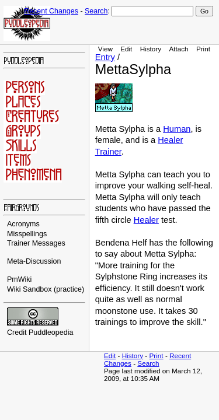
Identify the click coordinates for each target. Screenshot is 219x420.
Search (96, 11)
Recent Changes (51, 11)
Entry (105, 57)
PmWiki (19, 279)
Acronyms (23, 224)
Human (176, 129)
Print (203, 48)
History (150, 48)
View (105, 48)
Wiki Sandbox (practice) (45, 289)
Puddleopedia (51, 332)
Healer (146, 220)
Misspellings (27, 234)
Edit (126, 48)
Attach (178, 48)
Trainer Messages (36, 243)
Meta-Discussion (34, 261)
